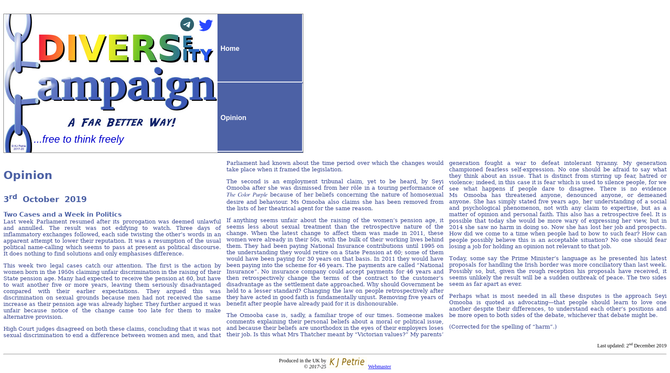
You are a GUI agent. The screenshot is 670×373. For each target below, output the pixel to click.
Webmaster (379, 367)
